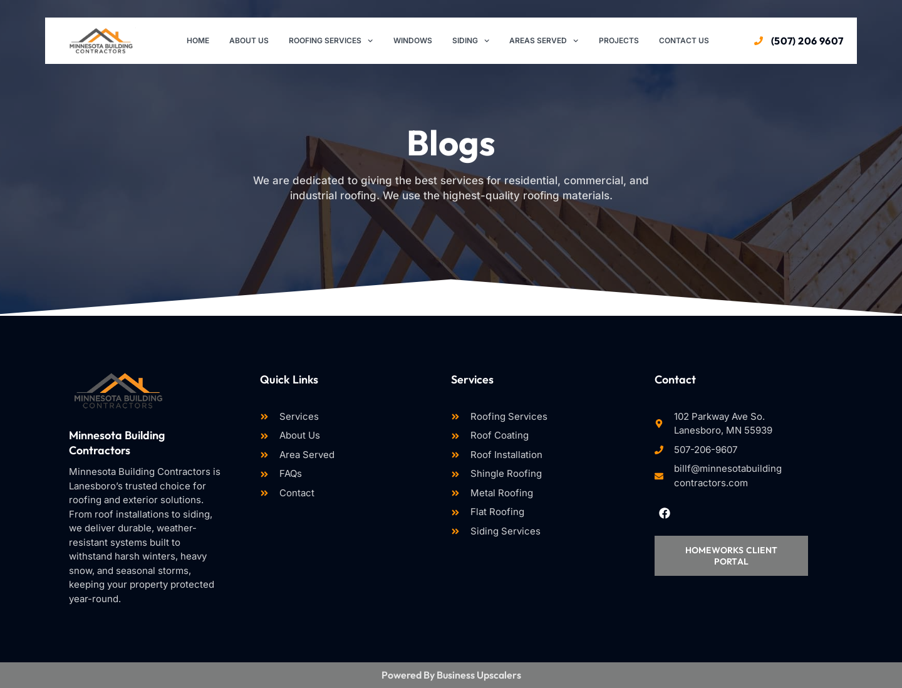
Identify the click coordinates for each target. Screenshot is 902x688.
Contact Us (684, 40)
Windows (412, 40)
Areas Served (543, 41)
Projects (619, 40)
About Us (249, 40)
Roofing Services (331, 41)
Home (198, 40)
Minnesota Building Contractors (117, 442)
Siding (470, 41)
